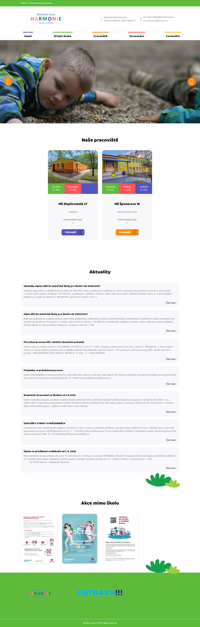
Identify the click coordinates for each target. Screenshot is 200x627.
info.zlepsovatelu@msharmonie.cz (159, 17)
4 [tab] (105, 118)
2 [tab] (99, 118)
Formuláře (173, 36)
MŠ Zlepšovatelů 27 (73, 204)
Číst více (171, 302)
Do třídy (56, 190)
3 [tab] (102, 118)
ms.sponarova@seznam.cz (155, 20)
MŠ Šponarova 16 (127, 204)
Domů (28, 36)
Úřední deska (62, 36)
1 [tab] (95, 118)
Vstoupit (70, 232)
